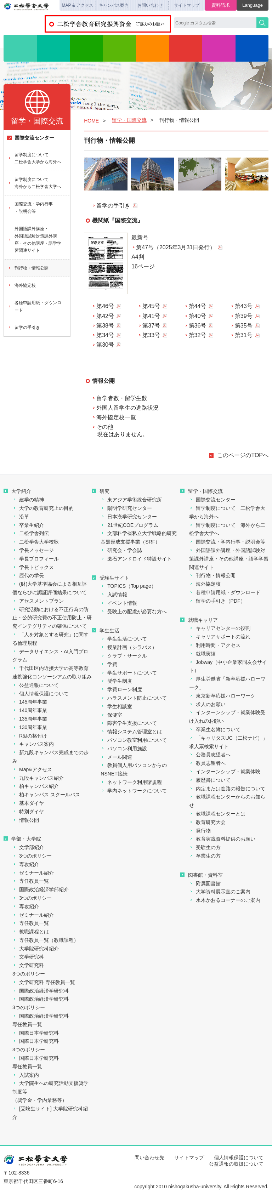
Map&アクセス (32, 769)
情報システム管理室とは (131, 731)
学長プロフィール (35, 559)
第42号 (105, 316)
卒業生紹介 (28, 525)
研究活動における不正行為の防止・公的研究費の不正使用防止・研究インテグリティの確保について (52, 618)
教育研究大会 (207, 822)
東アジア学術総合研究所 (131, 499)
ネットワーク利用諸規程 (131, 782)
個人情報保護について (40, 693)
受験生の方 (205, 847)
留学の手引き (111, 206)
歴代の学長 (28, 575)
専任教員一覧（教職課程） (45, 940)
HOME (91, 121)
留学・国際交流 (186, 48)
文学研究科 (28, 957)
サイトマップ (186, 5)
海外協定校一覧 (116, 417)
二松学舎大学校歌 (35, 542)
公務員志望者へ (210, 754)
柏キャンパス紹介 (35, 786)
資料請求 (220, 5)
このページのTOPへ (242, 455)
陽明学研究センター (126, 508)
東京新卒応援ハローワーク (222, 696)
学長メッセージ (33, 550)
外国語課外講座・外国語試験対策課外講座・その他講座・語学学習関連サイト (34, 239)
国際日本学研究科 (35, 1033)
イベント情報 (119, 603)
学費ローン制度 (121, 689)
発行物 (200, 831)
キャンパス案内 (114, 5)
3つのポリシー (32, 856)
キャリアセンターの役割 (219, 628)
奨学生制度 (116, 681)
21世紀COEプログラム (129, 525)
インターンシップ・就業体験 (224, 771)
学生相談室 (116, 706)
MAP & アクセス (77, 5)
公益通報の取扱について (236, 1164)
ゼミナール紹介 (33, 873)
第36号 (197, 326)
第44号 (197, 306)
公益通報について (35, 685)
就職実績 (202, 653)
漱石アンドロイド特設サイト (136, 559)
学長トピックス (33, 567)
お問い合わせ (150, 5)
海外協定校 (22, 285)
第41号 (151, 316)
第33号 (151, 335)
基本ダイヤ (28, 803)
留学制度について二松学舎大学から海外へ (34, 158)
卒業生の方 (205, 856)
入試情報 (119, 48)
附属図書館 (205, 883)
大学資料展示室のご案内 (219, 891)
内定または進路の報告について (227, 788)
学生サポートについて (129, 673)
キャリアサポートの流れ (219, 636)
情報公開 (25, 820)
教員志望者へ (207, 763)
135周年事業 (29, 719)
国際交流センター (30, 138)
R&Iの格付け (29, 736)
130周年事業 (29, 727)
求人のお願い (207, 704)
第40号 (197, 316)
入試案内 (25, 1075)
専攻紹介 (25, 864)
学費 (109, 664)
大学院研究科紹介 (35, 948)
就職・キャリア (219, 48)
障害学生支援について (129, 723)
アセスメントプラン (38, 601)
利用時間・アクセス (214, 645)
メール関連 (116, 757)
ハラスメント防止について (134, 698)
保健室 (111, 715)
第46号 (105, 306)
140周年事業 (29, 710)
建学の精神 (28, 499)
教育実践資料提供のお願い (222, 839)
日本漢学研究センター (129, 516)
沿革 (20, 516)
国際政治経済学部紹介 (40, 889)
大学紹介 (20, 48)
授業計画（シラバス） (129, 647)
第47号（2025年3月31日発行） (175, 247)
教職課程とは (30, 931)
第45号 (151, 306)
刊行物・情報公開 (28, 268)
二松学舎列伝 (30, 533)
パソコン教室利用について (134, 740)
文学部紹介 (28, 847)
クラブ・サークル (124, 656)
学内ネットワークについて (134, 791)
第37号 (151, 326)
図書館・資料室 (252, 48)
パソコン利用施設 (124, 748)
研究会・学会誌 (121, 550)
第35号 (244, 326)
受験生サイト (110, 578)
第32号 (197, 335)
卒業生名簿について (214, 729)
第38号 (105, 326)
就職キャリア (199, 620)
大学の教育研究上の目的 (43, 508)
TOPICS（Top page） (128, 586)
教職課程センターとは (217, 814)
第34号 (105, 335)
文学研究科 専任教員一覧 (43, 982)
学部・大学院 (53, 48)
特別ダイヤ (28, 811)
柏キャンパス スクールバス (46, 794)
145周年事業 (29, 702)
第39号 (244, 316)
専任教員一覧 (30, 881)
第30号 (105, 345)
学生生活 (152, 48)
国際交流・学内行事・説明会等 (30, 207)
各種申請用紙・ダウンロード (34, 306)
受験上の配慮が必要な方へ (134, 611)
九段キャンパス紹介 (38, 778)
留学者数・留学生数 (121, 398)
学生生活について (124, 639)
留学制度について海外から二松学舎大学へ (34, 183)
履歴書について (210, 780)
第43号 (244, 306)
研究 (86, 48)
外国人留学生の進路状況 (127, 408)
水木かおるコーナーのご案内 (224, 900)
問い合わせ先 (149, 1157)
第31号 (244, 335)
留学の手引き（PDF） (217, 601)
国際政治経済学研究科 (40, 991)
